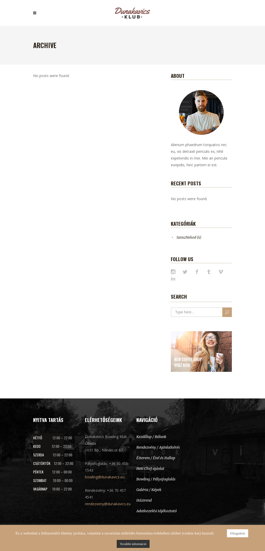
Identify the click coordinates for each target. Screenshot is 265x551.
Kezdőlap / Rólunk (151, 436)
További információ (133, 544)
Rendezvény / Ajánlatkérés (158, 447)
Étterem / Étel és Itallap (155, 458)
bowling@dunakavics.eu (104, 476)
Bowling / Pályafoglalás (155, 479)
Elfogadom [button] (237, 533)
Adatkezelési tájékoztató (156, 511)
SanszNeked (186, 237)
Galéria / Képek (148, 489)
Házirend (144, 500)
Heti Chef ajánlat (150, 468)
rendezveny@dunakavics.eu (108, 503)
